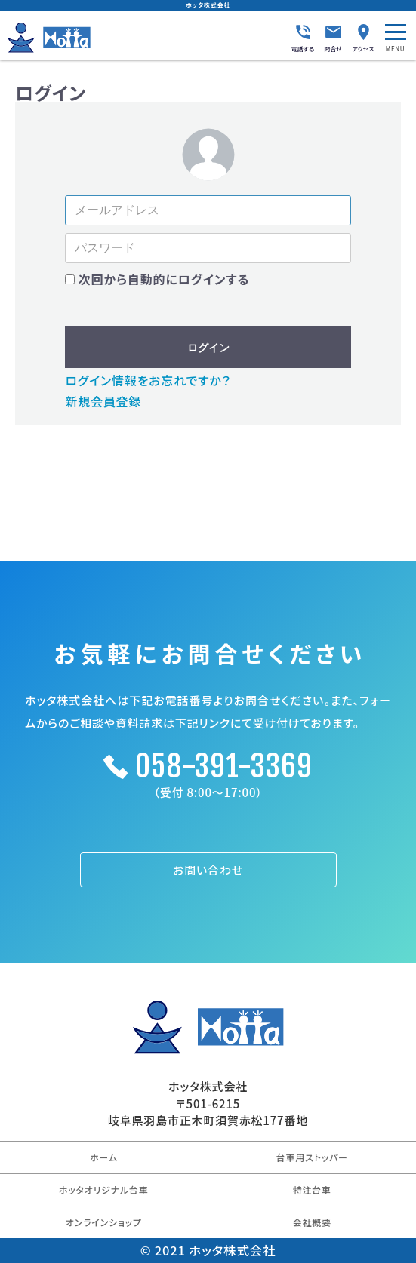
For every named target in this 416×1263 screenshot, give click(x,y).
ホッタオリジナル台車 (104, 1189)
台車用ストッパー (312, 1157)
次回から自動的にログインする (164, 279)
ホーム (104, 1157)
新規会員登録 (103, 401)
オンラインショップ (104, 1221)
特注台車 (312, 1189)
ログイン (208, 348)
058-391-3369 (224, 766)
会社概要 (312, 1221)
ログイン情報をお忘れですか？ (147, 380)
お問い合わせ (208, 870)
